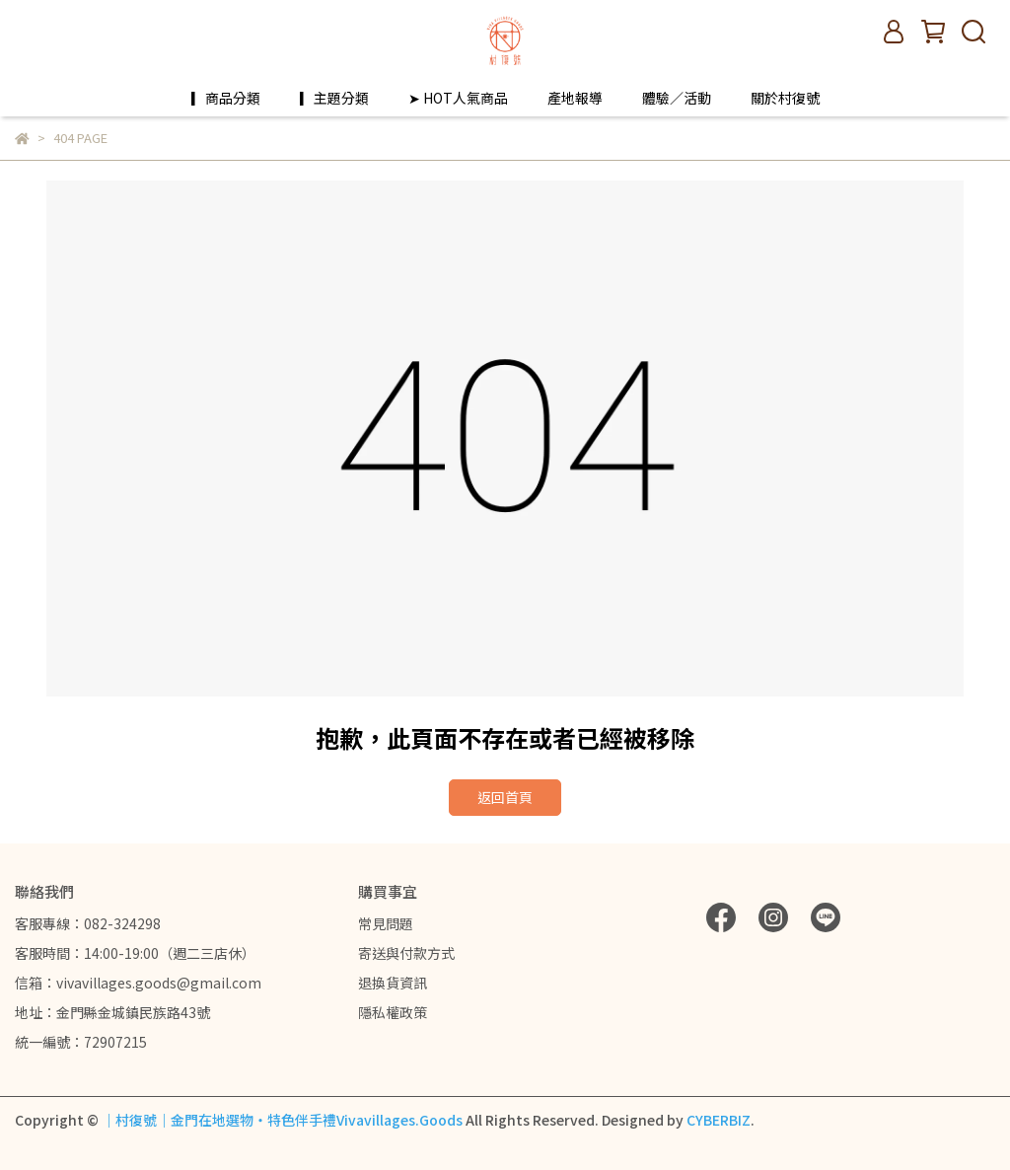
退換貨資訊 (392, 982)
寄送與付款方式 (406, 953)
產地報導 (575, 98)
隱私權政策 (392, 1012)
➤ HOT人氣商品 (458, 98)
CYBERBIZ (718, 1120)
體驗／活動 (676, 98)
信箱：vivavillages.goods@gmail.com (138, 982)
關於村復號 (785, 98)
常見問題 (385, 923)
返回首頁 (505, 797)
